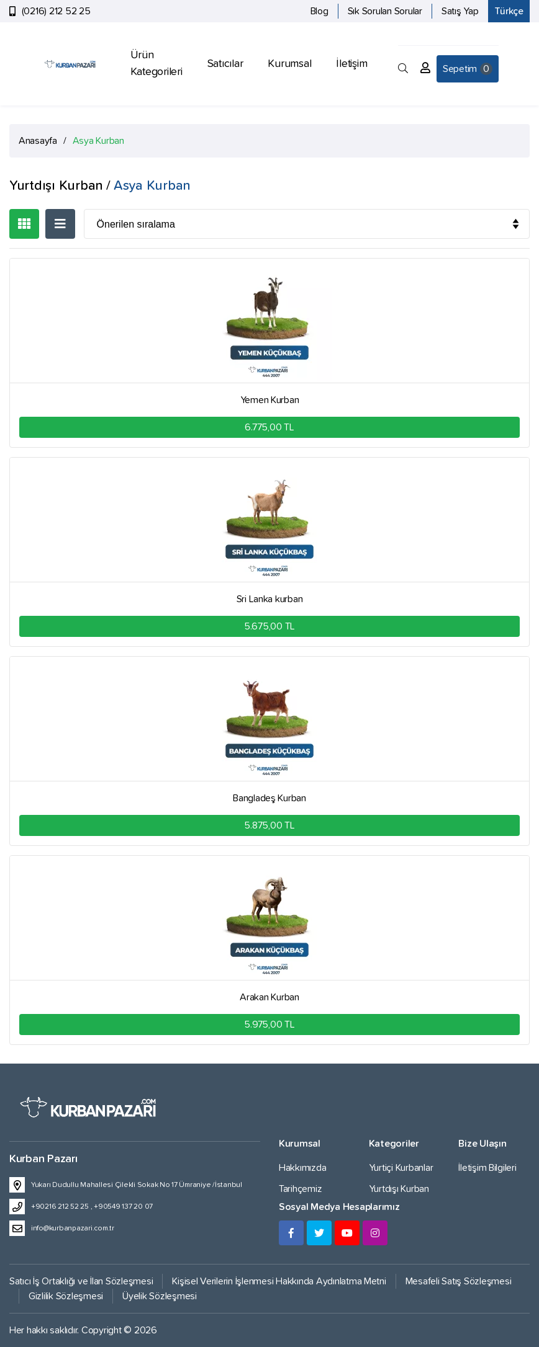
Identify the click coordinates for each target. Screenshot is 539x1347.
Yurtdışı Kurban (399, 1189)
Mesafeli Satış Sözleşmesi (458, 1281)
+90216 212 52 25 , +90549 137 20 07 (92, 1207)
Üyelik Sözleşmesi (159, 1296)
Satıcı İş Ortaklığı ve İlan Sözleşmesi (81, 1281)
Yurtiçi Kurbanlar (401, 1168)
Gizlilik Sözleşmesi (66, 1296)
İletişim (351, 63)
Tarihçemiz (300, 1189)
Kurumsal (289, 63)
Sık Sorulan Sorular (385, 11)
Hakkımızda (302, 1168)
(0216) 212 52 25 (56, 11)
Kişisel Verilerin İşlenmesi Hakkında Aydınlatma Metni (279, 1281)
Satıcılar (225, 63)
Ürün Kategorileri (156, 64)
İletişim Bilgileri (487, 1168)
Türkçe (508, 11)
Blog (319, 11)
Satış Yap (460, 11)
